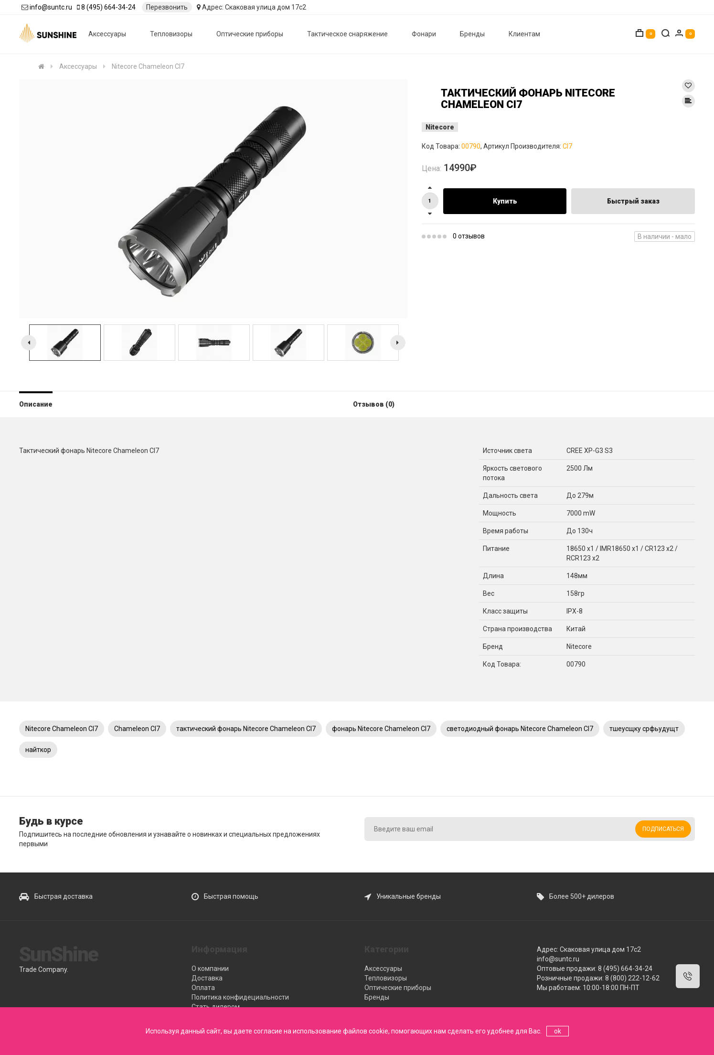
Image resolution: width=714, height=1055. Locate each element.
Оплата (203, 987)
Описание (36, 404)
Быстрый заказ (633, 201)
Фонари (424, 34)
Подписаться (663, 829)
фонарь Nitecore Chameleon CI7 (381, 728)
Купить (505, 201)
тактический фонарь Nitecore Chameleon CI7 (246, 728)
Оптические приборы (249, 34)
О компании (210, 968)
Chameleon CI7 (137, 728)
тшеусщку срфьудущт (644, 728)
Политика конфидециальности (240, 997)
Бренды (472, 34)
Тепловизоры (171, 34)
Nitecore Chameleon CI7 (61, 728)
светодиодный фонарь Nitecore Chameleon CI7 (520, 728)
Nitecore (440, 127)
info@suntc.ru (51, 7)
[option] (213, 198)
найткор (38, 750)
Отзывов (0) (373, 404)
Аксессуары (107, 34)
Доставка (207, 978)
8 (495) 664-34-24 (108, 7)
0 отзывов (469, 236)
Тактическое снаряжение (347, 34)
